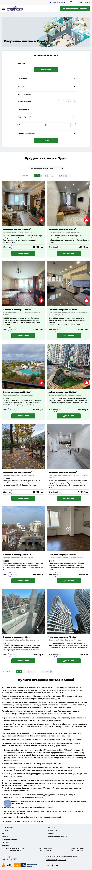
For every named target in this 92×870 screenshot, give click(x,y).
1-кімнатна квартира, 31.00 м (17, 392)
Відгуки (5, 836)
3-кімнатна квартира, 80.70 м (63, 309)
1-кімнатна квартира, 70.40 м (63, 637)
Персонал (5, 842)
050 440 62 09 (77, 851)
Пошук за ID (46, 70)
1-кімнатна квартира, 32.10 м (62, 229)
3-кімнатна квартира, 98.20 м (17, 554)
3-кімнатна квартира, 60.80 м (17, 229)
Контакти (5, 845)
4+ (74, 101)
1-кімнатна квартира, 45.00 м (63, 472)
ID (4, 236)
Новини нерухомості (9, 839)
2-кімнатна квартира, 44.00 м (17, 472)
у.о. (74, 125)
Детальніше (23, 253)
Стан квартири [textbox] (24, 109)
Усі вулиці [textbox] (22, 86)
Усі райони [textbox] (22, 78)
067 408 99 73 (46, 851)
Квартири (51, 827)
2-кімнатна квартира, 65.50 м (63, 392)
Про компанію (7, 827)
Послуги (5, 830)
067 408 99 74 (59, 2)
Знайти (46, 141)
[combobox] (46, 78)
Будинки (51, 833)
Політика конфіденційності (56, 860)
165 (65, 176)
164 (60, 176)
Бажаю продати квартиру (75, 8)
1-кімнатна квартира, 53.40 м (62, 554)
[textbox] (46, 133)
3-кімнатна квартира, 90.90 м (17, 637)
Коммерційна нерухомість (57, 836)
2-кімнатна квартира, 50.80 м (17, 309)
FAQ (3, 833)
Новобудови (52, 830)
